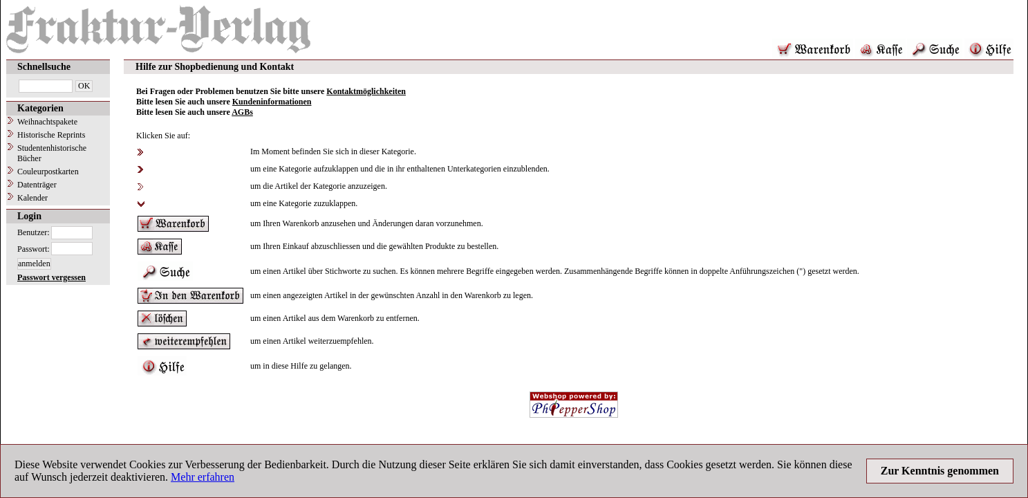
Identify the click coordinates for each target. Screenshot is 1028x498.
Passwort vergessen (51, 277)
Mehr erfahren (202, 477)
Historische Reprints (51, 135)
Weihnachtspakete (47, 122)
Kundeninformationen (272, 102)
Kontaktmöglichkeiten (366, 91)
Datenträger (37, 185)
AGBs (242, 112)
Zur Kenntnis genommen (940, 471)
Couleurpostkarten (48, 171)
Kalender (32, 198)
